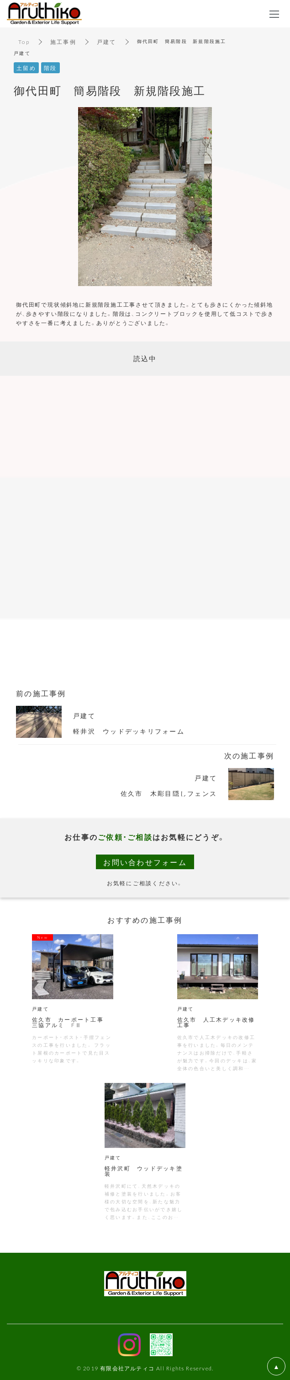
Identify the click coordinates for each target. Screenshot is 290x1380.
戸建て (106, 42)
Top (24, 42)
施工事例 (63, 42)
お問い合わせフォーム (145, 861)
